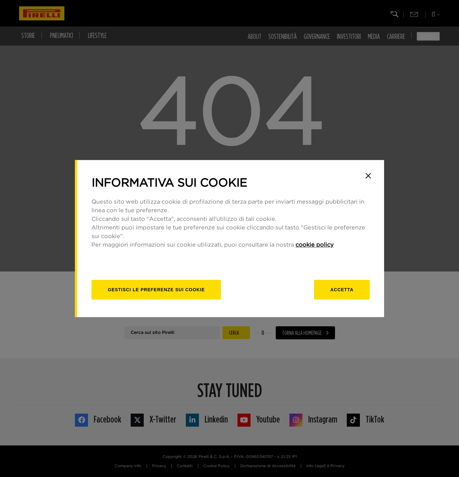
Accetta (341, 289)
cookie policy (314, 245)
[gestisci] (156, 290)
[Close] (368, 176)
